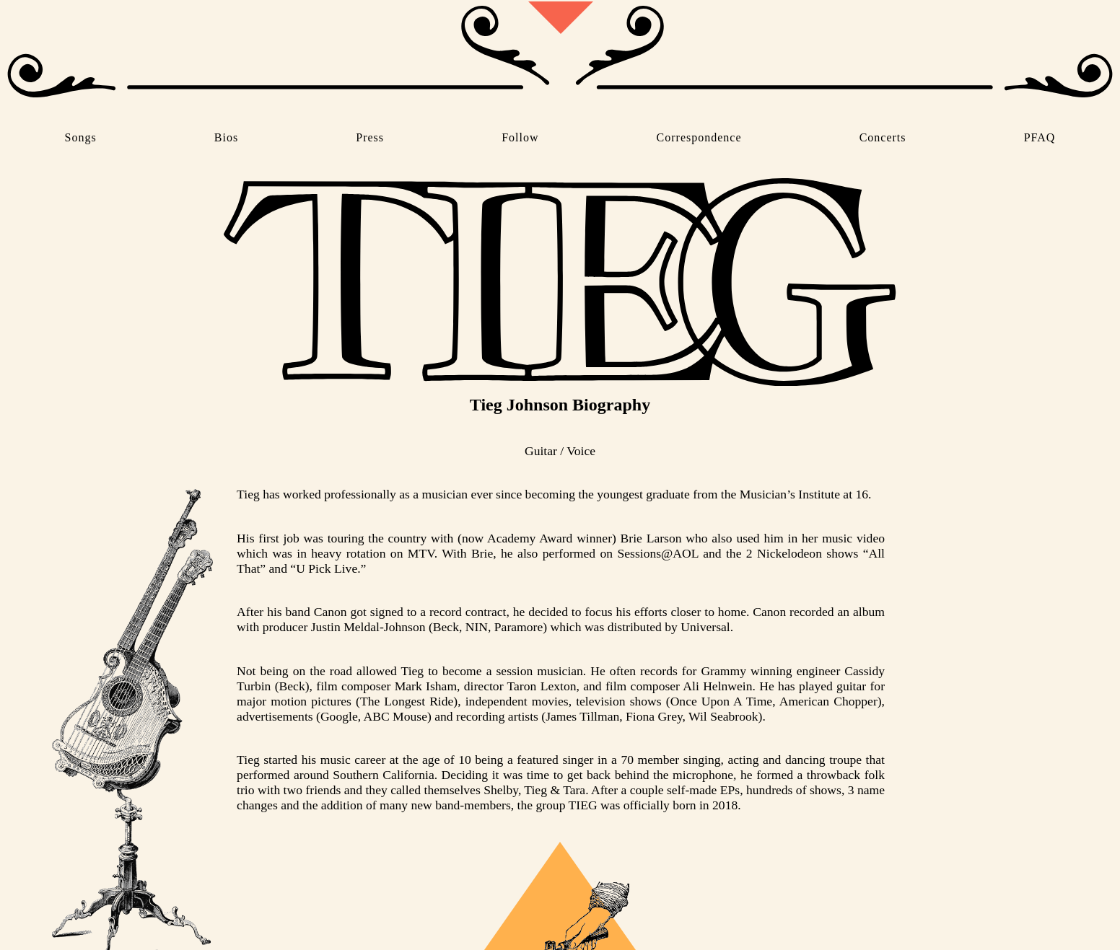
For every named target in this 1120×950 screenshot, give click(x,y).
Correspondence (699, 137)
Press (370, 137)
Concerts (882, 137)
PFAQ (1040, 137)
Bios (226, 137)
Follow (520, 137)
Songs (81, 137)
